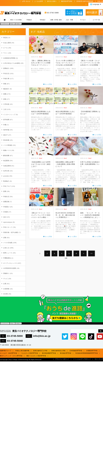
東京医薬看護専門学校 (49, 353)
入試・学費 (69, 19)
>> (92, 253)
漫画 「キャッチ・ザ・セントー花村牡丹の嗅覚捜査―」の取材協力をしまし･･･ (90, 215)
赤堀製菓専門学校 (91, 350)
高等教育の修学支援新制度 (84, 1)
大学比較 (6, 104)
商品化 (5, 37)
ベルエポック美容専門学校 (29, 353)
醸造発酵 (6, 155)
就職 (4, 94)
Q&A (4, 217)
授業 (4, 191)
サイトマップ (99, 359)
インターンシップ (9, 114)
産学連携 (6, 119)
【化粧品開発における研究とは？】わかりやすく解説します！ (41, 164)
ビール (5, 48)
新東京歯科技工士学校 (40, 350)
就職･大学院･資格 (56, 19)
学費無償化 (7, 258)
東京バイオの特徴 (16, 19)
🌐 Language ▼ (95, 4)
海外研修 (6, 130)
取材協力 (6, 181)
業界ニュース (7, 253)
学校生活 (6, 196)
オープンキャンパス (10, 263)
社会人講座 (7, 43)
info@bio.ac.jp (42, 336)
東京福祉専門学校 (65, 353)
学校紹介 (29, 19)
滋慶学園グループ (5, 350)
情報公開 (100, 1)
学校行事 (6, 78)
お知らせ (6, 248)
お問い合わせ (26, 1)
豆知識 (5, 212)
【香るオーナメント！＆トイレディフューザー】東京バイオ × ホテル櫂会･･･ (41, 215)
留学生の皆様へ (52, 1)
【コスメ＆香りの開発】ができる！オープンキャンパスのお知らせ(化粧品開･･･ (65, 63)
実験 (4, 84)
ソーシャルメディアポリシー (82, 359)
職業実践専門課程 (66, 1)
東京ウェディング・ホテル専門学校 (11, 355)
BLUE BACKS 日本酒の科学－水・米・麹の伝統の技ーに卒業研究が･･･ (65, 215)
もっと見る (48, 84)
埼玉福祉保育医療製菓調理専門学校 (86, 353)
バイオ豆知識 (7, 242)
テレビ (5, 278)
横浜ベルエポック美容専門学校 (36, 355)
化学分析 (6, 171)
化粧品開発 (7, 166)
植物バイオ (7, 150)
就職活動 (6, 201)
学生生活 (6, 73)
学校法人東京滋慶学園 (22, 350)
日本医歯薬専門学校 (76, 350)
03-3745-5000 (53, 13)
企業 (4, 283)
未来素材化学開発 (9, 58)
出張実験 (6, 289)
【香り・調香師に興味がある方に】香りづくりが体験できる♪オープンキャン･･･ (41, 63)
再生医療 (6, 140)
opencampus (7, 222)
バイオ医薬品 (7, 145)
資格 (4, 99)
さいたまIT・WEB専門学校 (8, 353)
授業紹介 (6, 68)
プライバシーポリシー (62, 359)
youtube (6, 176)
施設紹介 (6, 89)
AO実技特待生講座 (9, 268)
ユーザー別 (96, 19)
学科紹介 (42, 19)
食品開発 (6, 160)
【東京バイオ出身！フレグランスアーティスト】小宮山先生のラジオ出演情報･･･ (90, 63)
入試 (4, 109)
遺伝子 (5, 135)
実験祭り (6, 273)
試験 (4, 237)
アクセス (83, 19)
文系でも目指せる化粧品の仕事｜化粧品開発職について (90, 164)
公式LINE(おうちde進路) (11, 63)
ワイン (5, 53)
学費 (4, 125)
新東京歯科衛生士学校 (58, 350)
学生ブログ (7, 186)
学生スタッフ (7, 227)
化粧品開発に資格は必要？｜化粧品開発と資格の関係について (65, 164)
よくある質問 (38, 1)
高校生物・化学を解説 (10, 232)
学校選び (6, 207)
